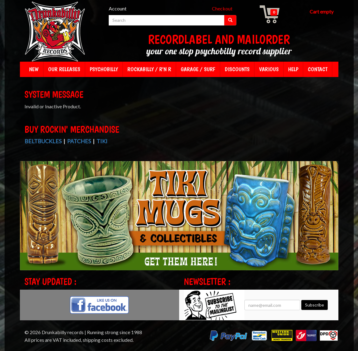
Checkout (222, 8)
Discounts (237, 69)
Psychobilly (104, 69)
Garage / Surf (198, 69)
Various (269, 69)
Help (293, 69)
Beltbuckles (43, 141)
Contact (317, 69)
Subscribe (314, 304)
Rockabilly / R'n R (149, 69)
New (34, 69)
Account (117, 8)
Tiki (101, 141)
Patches (79, 141)
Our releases (64, 69)
